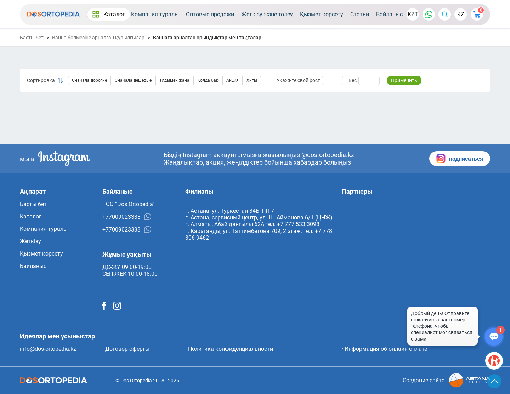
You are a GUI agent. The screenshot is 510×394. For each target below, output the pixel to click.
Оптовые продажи (210, 14)
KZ (460, 14)
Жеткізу (30, 241)
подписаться (459, 158)
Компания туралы (155, 14)
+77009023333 (126, 216)
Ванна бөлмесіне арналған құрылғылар (98, 37)
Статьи (359, 14)
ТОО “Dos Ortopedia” (128, 204)
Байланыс (389, 14)
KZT (413, 14)
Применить (404, 80)
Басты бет (32, 37)
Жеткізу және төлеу (267, 14)
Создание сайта (446, 380)
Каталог (108, 14)
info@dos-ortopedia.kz (48, 349)
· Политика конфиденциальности (229, 349)
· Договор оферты (125, 349)
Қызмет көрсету (321, 14)
